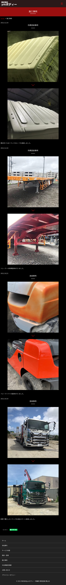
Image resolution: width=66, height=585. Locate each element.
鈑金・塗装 (5, 555)
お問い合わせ (6, 570)
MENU (62, 3)
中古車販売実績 (6, 565)
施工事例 (4, 560)
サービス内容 (6, 550)
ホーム (4, 541)
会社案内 (4, 545)
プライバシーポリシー (8, 575)
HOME (3, 18)
